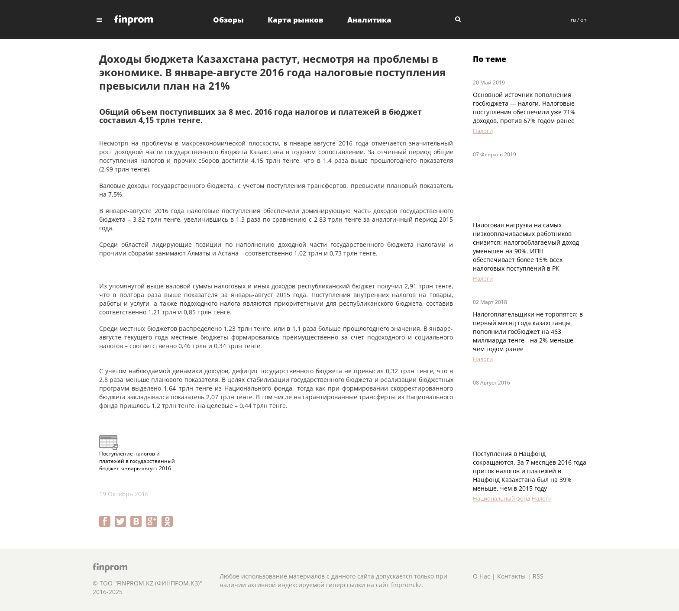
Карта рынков (295, 20)
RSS (538, 576)
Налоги (483, 131)
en (583, 19)
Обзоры (228, 20)
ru (573, 19)
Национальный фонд (501, 498)
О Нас (481, 576)
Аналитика (369, 20)
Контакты (511, 576)
